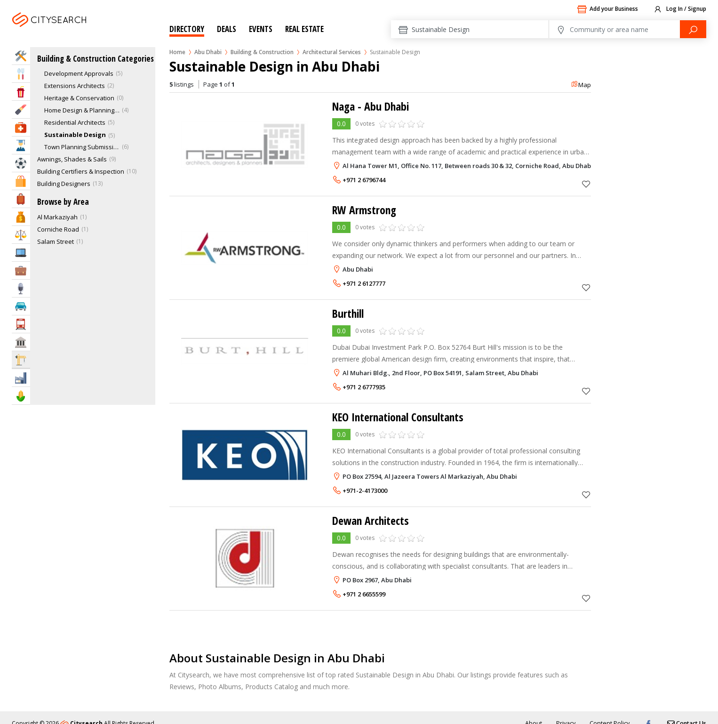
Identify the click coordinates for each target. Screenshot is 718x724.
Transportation (21, 324)
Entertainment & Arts (21, 91)
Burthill (348, 313)
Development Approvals (78, 73)
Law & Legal (21, 234)
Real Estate (304, 29)
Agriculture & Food (21, 395)
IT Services (21, 252)
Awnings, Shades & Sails (72, 159)
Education (21, 145)
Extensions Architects (74, 85)
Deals (226, 29)
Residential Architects (74, 122)
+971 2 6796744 (364, 180)
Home (177, 52)
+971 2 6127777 (364, 283)
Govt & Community (21, 342)
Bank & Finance (21, 216)
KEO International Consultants (399, 417)
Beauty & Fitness (21, 109)
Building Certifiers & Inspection (80, 171)
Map (581, 84)
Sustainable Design (75, 134)
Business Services (21, 270)
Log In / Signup (679, 9)
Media (21, 288)
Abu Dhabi (69, 31)
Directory (186, 29)
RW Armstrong (365, 209)
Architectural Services (332, 52)
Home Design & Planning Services (82, 110)
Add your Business (607, 9)
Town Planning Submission (82, 147)
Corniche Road (58, 229)
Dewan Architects (371, 520)
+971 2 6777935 (364, 387)
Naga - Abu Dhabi (372, 106)
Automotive (21, 306)
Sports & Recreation (21, 163)
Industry (21, 377)
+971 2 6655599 (364, 594)
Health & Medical (21, 127)
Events (260, 29)
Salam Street (55, 241)
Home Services (21, 55)
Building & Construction (262, 52)
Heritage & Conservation (79, 98)
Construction (21, 359)
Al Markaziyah (57, 217)
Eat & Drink (21, 73)
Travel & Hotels (21, 199)
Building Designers (63, 183)
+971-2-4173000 (365, 490)
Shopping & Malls (21, 181)
